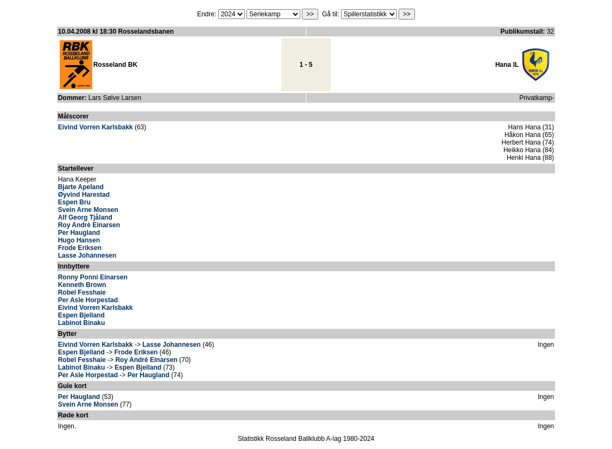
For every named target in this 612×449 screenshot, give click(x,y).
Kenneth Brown (82, 285)
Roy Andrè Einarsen (89, 225)
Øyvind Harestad (84, 194)
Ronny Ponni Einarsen (93, 277)
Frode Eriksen (80, 248)
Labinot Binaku (81, 323)
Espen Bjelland (81, 315)
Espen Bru (74, 202)
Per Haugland (79, 232)
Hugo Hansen (79, 240)
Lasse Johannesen (87, 255)
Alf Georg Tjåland (85, 217)
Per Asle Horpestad (88, 300)
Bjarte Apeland (81, 187)
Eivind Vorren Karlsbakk (95, 127)
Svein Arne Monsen (88, 210)
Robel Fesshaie (82, 292)
